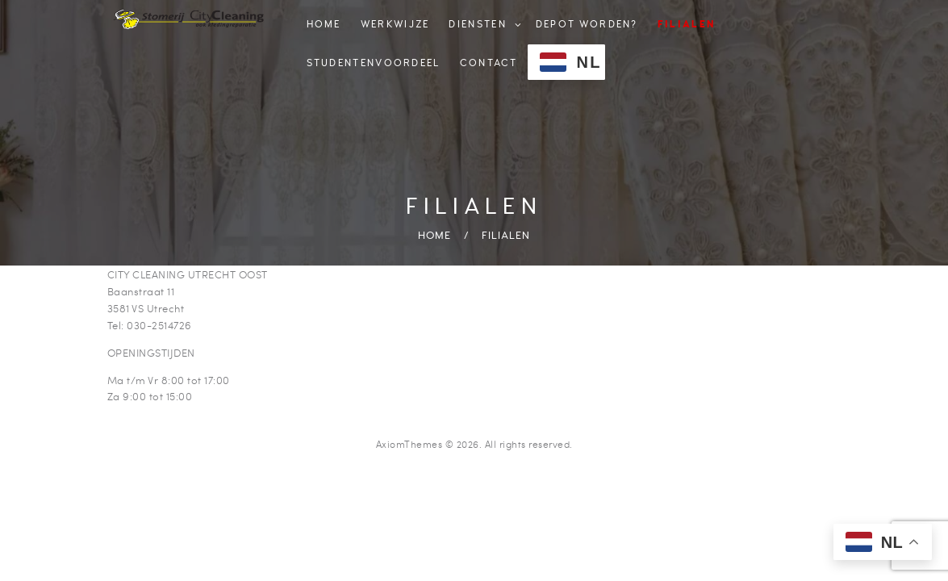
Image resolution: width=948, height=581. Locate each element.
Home (434, 235)
